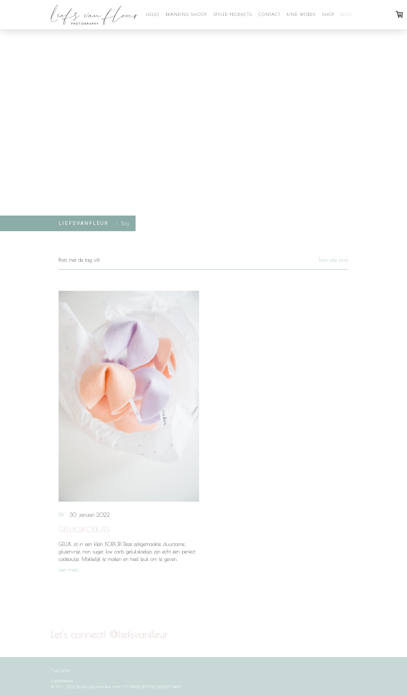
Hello (153, 14)
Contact (269, 14)
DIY (62, 515)
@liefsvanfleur (313, 635)
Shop (328, 14)
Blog (346, 14)
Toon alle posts (333, 260)
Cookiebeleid (62, 681)
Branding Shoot (186, 14)
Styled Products (232, 14)
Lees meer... (70, 569)
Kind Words (301, 14)
